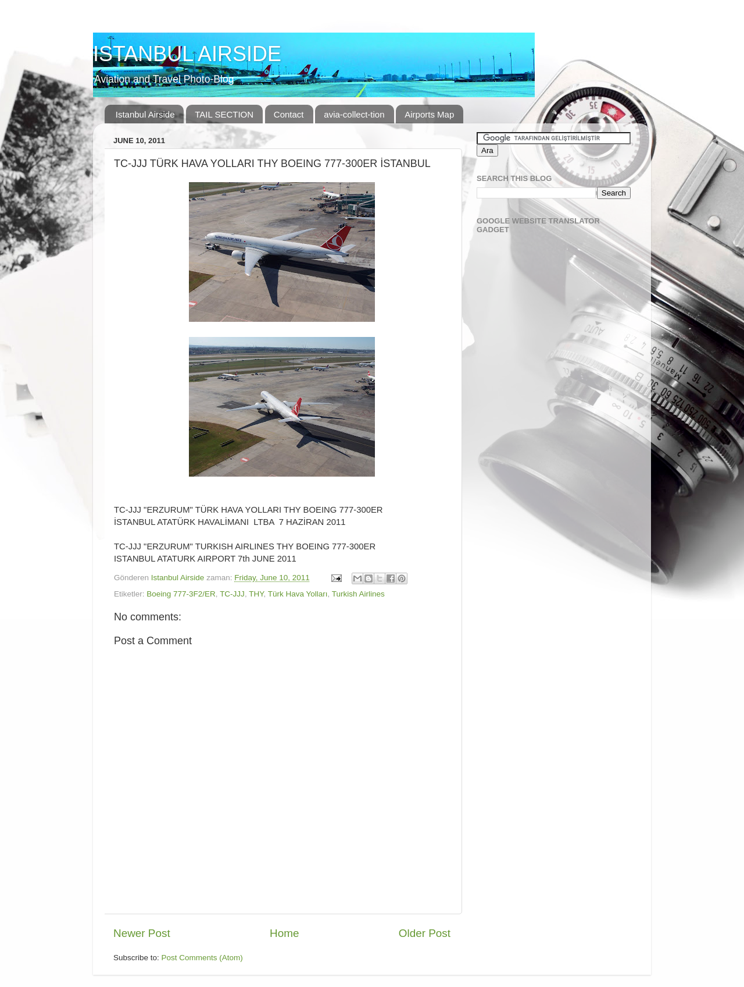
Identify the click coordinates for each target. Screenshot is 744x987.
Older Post (424, 933)
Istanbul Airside (145, 114)
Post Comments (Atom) (202, 957)
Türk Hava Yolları (298, 594)
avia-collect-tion (354, 114)
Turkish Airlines (358, 594)
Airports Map (429, 114)
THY (256, 594)
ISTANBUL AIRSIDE (187, 54)
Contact (289, 114)
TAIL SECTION (224, 114)
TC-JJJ (232, 594)
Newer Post (141, 933)
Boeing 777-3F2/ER (181, 594)
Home (284, 933)
